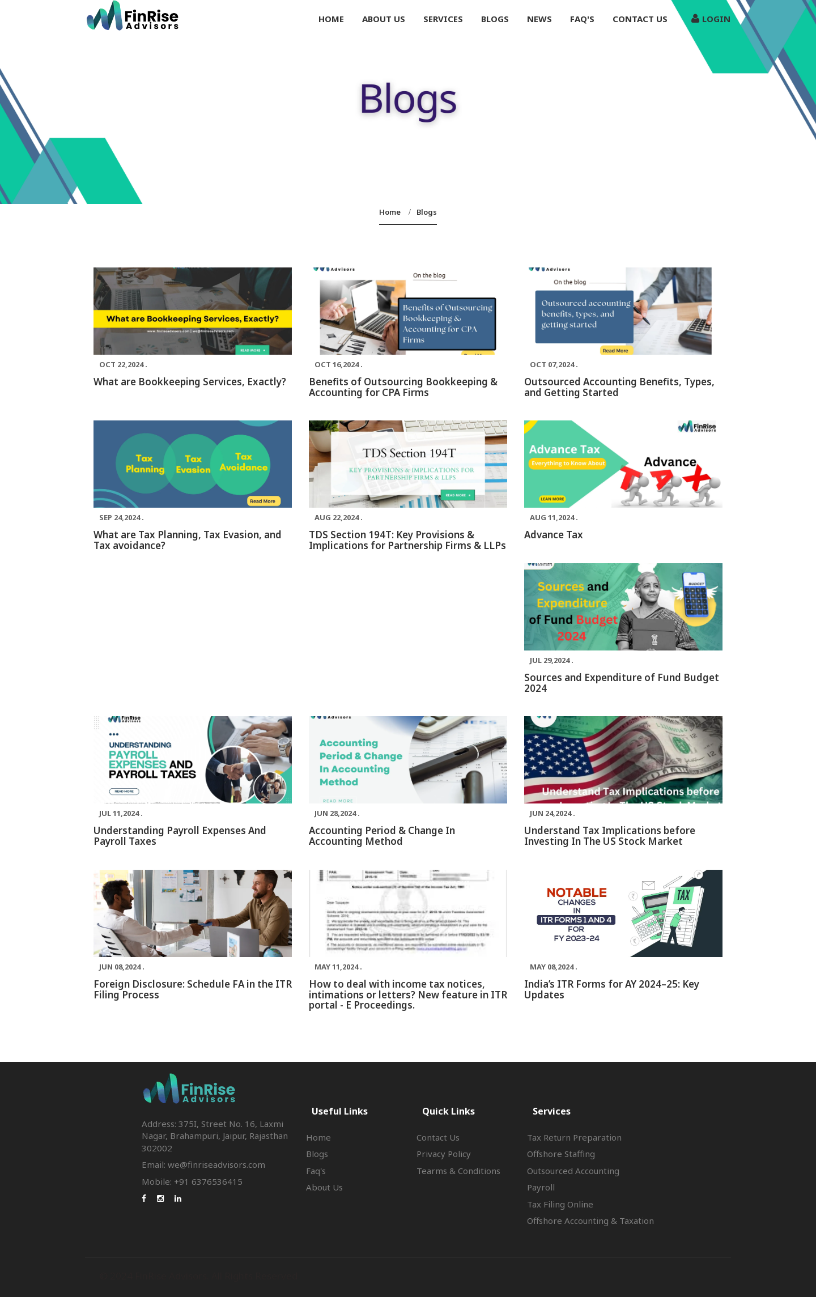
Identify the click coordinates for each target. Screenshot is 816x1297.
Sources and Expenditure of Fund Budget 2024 (621, 683)
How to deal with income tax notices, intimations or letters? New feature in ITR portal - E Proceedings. (408, 994)
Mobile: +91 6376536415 (192, 1181)
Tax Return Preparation (574, 1137)
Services (443, 18)
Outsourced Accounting (573, 1170)
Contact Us (640, 18)
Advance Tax (553, 534)
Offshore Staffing (561, 1153)
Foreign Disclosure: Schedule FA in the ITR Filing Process (193, 989)
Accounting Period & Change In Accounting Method (382, 836)
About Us (324, 1187)
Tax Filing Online (560, 1204)
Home (331, 18)
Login (710, 18)
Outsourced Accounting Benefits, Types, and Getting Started (619, 387)
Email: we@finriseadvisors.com (203, 1164)
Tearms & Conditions (458, 1170)
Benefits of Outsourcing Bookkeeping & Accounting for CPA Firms (403, 387)
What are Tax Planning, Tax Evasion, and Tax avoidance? (188, 540)
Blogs (495, 18)
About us (383, 18)
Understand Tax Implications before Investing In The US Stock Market (609, 836)
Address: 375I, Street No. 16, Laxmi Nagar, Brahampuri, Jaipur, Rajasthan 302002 (215, 1136)
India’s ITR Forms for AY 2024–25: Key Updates (611, 989)
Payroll (541, 1187)
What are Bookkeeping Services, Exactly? (190, 381)
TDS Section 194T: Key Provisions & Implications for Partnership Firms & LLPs (407, 540)
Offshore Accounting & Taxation (590, 1220)
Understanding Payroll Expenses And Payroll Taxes (180, 836)
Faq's (582, 18)
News (539, 18)
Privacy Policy (443, 1153)
